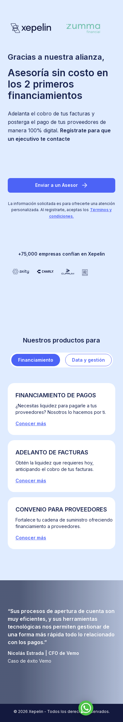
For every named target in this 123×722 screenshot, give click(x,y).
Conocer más (30, 423)
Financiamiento (35, 360)
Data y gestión (88, 360)
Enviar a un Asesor (61, 185)
